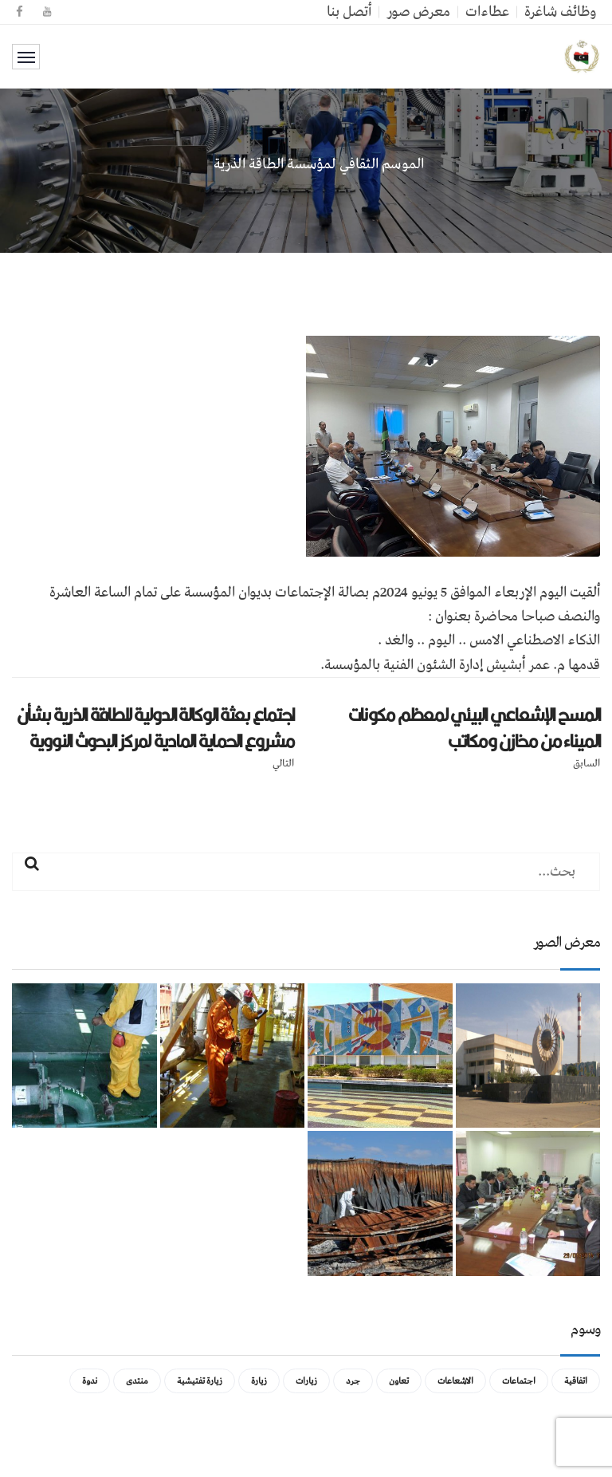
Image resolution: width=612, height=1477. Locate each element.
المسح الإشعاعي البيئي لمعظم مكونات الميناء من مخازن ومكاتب (474, 728)
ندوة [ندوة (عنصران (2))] (89, 1381)
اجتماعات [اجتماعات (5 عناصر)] (519, 1381)
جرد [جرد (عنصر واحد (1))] (353, 1381)
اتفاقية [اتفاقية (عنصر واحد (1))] (575, 1381)
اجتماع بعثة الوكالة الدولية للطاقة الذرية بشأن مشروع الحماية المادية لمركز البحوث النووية (156, 728)
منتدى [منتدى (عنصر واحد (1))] (137, 1381)
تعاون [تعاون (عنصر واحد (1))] (399, 1381)
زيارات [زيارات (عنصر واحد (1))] (306, 1381)
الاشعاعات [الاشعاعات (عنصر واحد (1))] (455, 1381)
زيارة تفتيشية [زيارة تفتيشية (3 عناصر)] (199, 1381)
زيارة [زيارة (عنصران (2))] (259, 1381)
